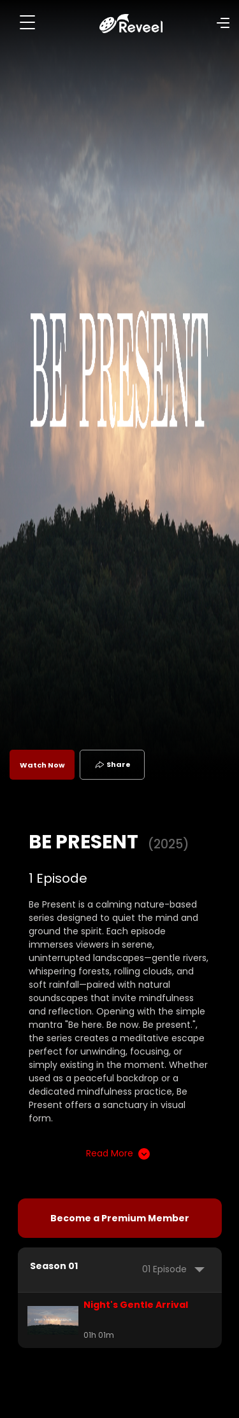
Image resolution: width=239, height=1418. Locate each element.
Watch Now (42, 765)
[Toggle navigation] (27, 22)
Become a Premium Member (119, 1218)
